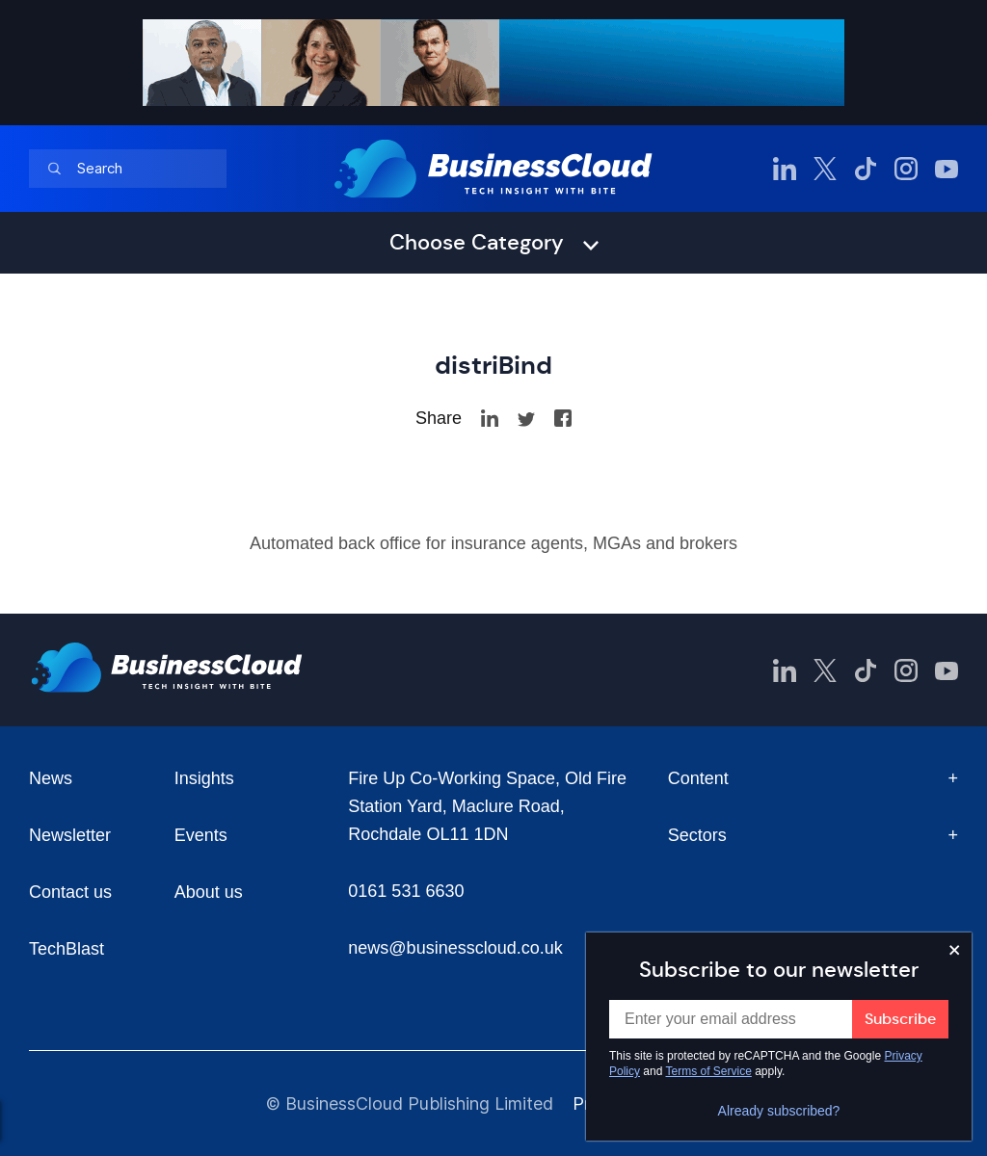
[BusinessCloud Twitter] (825, 168)
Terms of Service (709, 1071)
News (50, 778)
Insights (204, 778)
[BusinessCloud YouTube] (946, 168)
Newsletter (70, 835)
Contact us (70, 892)
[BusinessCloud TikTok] (865, 168)
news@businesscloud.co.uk (455, 948)
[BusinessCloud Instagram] (906, 168)
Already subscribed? (779, 1110)
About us (208, 892)
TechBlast (66, 949)
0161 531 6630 (406, 891)
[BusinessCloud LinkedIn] (784, 168)
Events (200, 835)
